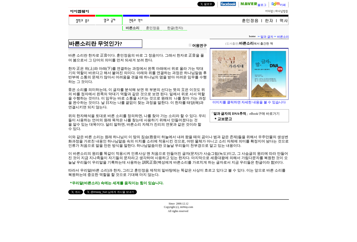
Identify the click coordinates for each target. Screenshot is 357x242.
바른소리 (283, 36)
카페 (283, 5)
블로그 (253, 5)
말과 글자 (266, 36)
